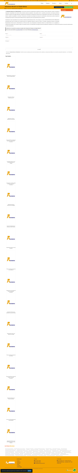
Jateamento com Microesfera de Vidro (20, 452)
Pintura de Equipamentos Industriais (40, 452)
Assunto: (41, 37)
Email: (41, 33)
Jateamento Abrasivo (35, 451)
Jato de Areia (28, 449)
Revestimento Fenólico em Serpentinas (10, 450)
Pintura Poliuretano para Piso (28, 453)
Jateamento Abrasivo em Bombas (56, 451)
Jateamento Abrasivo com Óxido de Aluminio (45, 451)
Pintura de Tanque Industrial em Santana (11, 355)
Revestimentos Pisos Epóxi (27, 454)
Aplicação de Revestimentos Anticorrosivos (65, 450)
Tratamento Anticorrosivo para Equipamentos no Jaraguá (11, 162)
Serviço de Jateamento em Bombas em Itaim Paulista (11, 226)
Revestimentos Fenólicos (55, 450)
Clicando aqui (35, 29)
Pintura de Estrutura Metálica (34, 449)
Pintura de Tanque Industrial (67, 452)
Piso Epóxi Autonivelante (53, 449)
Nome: (6, 33)
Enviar (39, 49)
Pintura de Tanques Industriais (9, 448)
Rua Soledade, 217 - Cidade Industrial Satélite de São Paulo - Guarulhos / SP (17, 0)
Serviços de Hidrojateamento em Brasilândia (11, 420)
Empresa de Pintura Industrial (19, 451)
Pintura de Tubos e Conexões (15, 453)
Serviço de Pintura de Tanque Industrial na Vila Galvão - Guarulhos (11, 141)
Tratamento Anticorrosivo (59, 455)
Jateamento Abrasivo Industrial (66, 451)
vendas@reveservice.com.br (42, 0)
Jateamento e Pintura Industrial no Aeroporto (11, 119)
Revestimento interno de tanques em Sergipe (11, 334)
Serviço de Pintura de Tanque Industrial (32, 455)
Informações (19, 466)
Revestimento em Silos (49, 448)
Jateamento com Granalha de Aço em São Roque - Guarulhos (11, 291)
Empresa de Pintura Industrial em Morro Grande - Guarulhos (11, 377)
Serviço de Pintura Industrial (51, 455)
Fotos (60, 3)
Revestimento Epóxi (63, 453)
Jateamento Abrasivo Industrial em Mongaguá (11, 205)
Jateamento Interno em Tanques (21, 449)
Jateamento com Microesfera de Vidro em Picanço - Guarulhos (11, 184)
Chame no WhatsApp (68, 7)
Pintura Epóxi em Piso (42, 449)
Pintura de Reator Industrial (59, 452)
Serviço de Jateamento (47, 454)
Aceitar (29, 470)
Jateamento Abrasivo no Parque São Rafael (11, 398)
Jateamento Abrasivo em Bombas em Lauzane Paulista (11, 312)
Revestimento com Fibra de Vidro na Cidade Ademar (11, 76)
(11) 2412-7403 (33, 0)
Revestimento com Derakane (30, 448)
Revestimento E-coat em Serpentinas (62, 449)
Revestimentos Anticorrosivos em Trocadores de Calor (36, 450)
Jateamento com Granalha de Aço (9, 452)
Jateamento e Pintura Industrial (30, 452)
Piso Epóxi (47, 449)
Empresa (47, 3)
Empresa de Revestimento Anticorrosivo (10, 449)
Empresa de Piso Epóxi (64, 448)
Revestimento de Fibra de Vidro (55, 453)
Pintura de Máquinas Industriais (50, 452)
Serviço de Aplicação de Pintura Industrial (37, 454)
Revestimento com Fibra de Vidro (46, 453)
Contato (66, 3)
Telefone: (7, 37)
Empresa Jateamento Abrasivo (28, 451)
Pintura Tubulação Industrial (37, 453)
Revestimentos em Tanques (47, 450)
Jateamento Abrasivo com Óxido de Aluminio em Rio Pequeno (11, 442)
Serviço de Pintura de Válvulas (42, 455)
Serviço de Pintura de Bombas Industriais (20, 455)
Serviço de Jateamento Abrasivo (55, 454)
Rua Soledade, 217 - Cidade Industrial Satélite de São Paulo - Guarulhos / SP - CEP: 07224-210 (64, 462)
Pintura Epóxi (21, 453)
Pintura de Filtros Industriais (56, 448)
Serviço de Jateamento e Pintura (64, 454)
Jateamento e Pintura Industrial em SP (11, 97)
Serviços (54, 3)
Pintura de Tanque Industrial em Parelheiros (11, 269)
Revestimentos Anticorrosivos (19, 454)
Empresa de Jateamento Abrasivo (9, 451)
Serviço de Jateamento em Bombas (9, 455)
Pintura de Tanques (7, 453)
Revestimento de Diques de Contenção (39, 448)
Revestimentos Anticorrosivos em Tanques (22, 450)
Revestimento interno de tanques (9, 454)
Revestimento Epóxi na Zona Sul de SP (11, 248)
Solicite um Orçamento (59, 7)
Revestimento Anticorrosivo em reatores (19, 448)
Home (42, 3)
